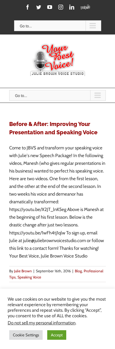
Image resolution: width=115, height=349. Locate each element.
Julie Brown (23, 271)
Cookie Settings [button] (26, 334)
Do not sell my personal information (41, 323)
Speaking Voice (29, 277)
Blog (78, 271)
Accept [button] (57, 334)
